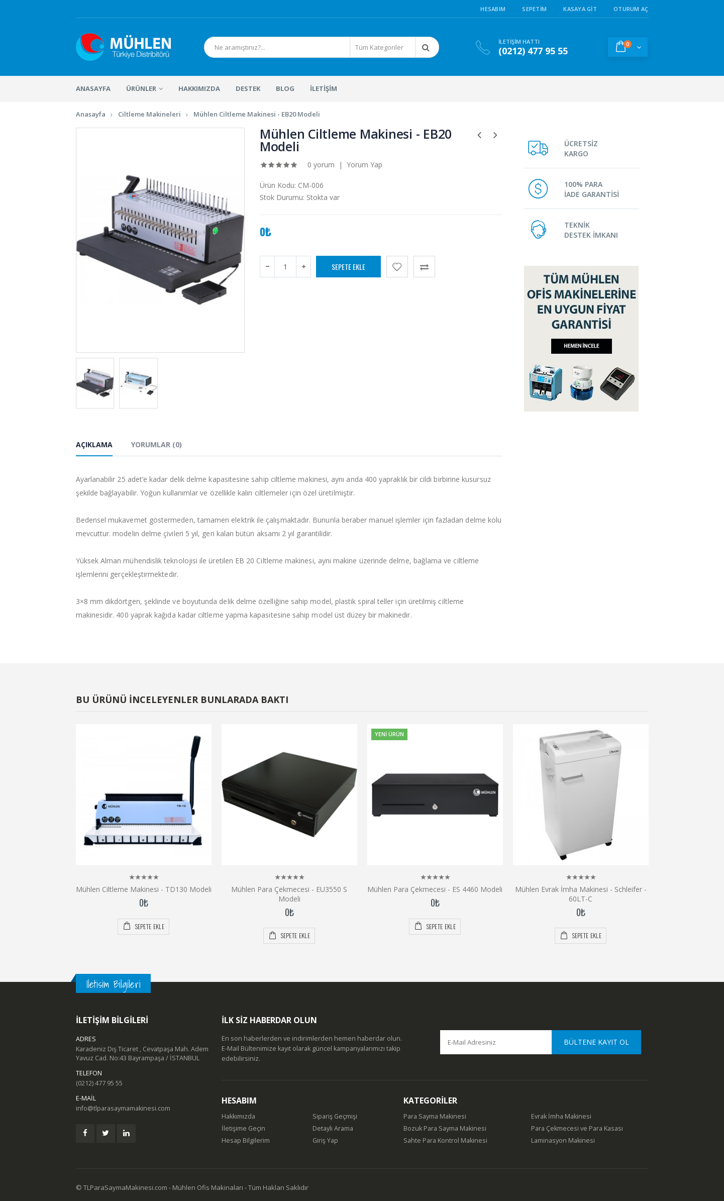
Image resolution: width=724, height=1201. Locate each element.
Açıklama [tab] (94, 444)
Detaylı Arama (333, 1123)
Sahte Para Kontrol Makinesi (445, 1135)
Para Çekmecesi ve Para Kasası (577, 1123)
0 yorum (321, 164)
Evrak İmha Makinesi (561, 1111)
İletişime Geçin (243, 1123)
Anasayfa (91, 114)
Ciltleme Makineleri (149, 114)
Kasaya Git (580, 9)
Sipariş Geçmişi (335, 1111)
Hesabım (492, 9)
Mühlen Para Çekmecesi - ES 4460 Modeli (434, 883)
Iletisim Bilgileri (113, 979)
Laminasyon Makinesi (563, 1135)
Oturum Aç (630, 9)
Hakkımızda (238, 1111)
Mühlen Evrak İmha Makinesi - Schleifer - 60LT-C (581, 888)
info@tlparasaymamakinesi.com (123, 1102)
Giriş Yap (325, 1135)
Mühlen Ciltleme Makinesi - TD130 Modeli (144, 883)
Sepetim (534, 9)
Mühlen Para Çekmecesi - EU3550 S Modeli (289, 888)
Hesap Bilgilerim (246, 1135)
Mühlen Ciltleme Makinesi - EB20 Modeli (256, 114)
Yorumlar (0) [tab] (156, 444)
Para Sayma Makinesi (434, 1111)
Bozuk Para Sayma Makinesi (444, 1123)
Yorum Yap (364, 164)
